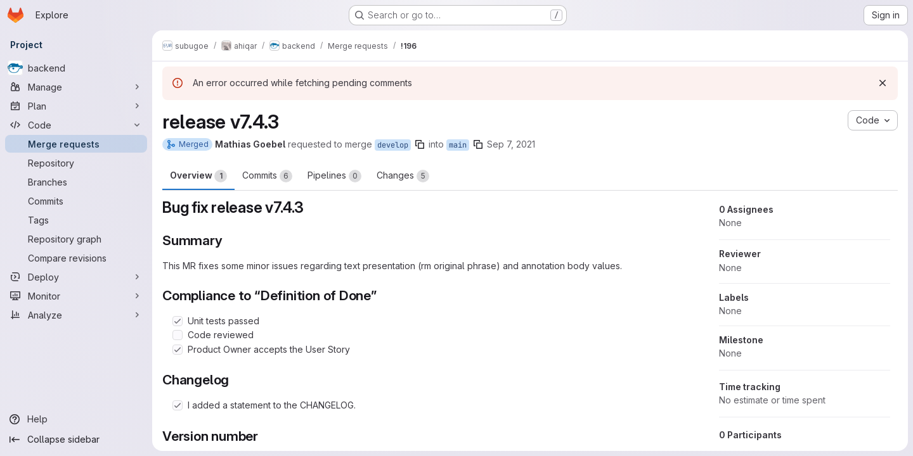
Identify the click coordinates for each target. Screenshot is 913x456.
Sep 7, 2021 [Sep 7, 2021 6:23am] (511, 144)
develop (392, 145)
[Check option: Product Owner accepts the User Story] (177, 350)
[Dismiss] (882, 83)
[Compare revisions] (76, 258)
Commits (267, 176)
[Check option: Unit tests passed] (177, 321)
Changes (403, 176)
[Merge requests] (76, 144)
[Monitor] (76, 296)
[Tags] (76, 220)
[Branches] (76, 182)
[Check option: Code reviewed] (177, 335)
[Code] (76, 125)
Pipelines (334, 176)
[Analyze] (76, 315)
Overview (198, 176)
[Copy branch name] (419, 144)
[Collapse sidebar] (76, 439)
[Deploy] (76, 277)
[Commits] (76, 201)
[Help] (76, 419)
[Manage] (76, 87)
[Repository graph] (76, 239)
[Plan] (76, 106)
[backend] (76, 68)
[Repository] (76, 163)
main (458, 145)
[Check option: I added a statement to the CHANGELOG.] (177, 405)
